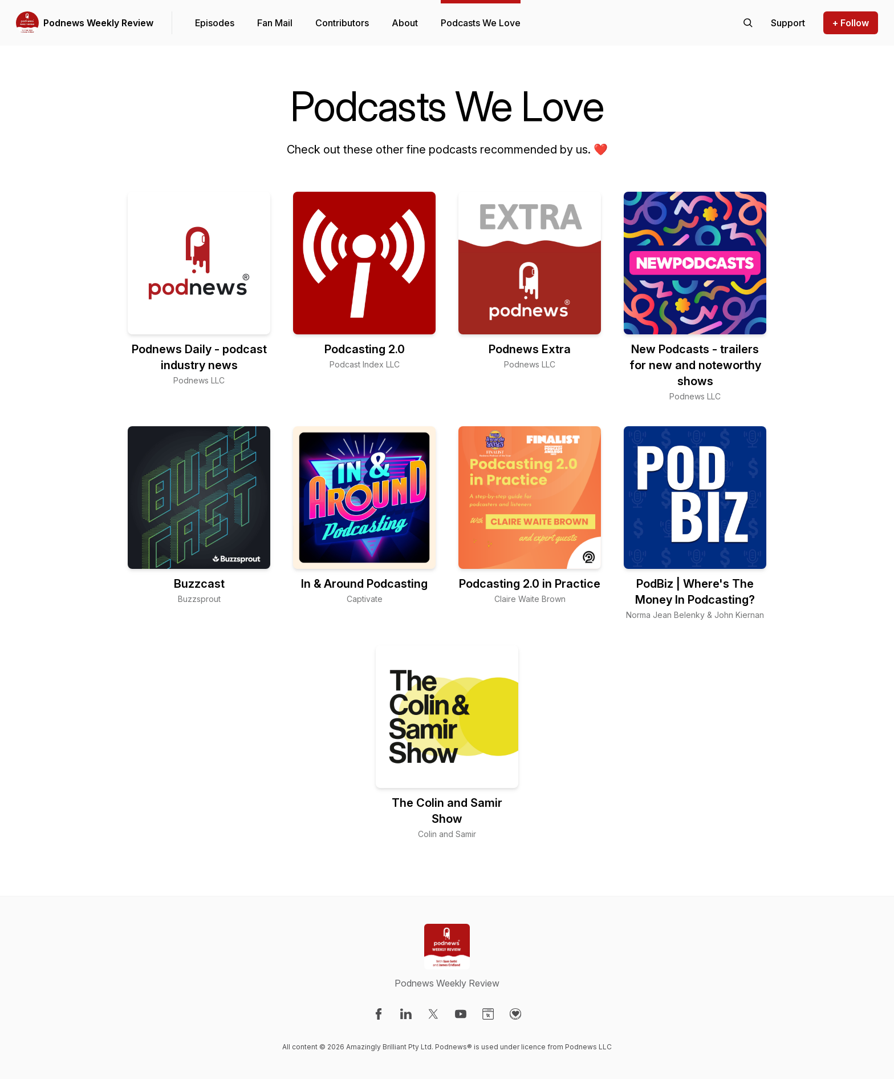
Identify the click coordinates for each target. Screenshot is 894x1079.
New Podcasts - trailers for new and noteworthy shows (695, 365)
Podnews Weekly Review (98, 23)
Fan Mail (274, 23)
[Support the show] (788, 23)
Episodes (214, 23)
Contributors (342, 23)
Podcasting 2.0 (364, 349)
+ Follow (850, 23)
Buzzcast (199, 584)
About (405, 23)
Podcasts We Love (481, 23)
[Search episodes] (748, 23)
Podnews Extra (530, 349)
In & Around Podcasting (364, 584)
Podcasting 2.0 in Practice (529, 584)
